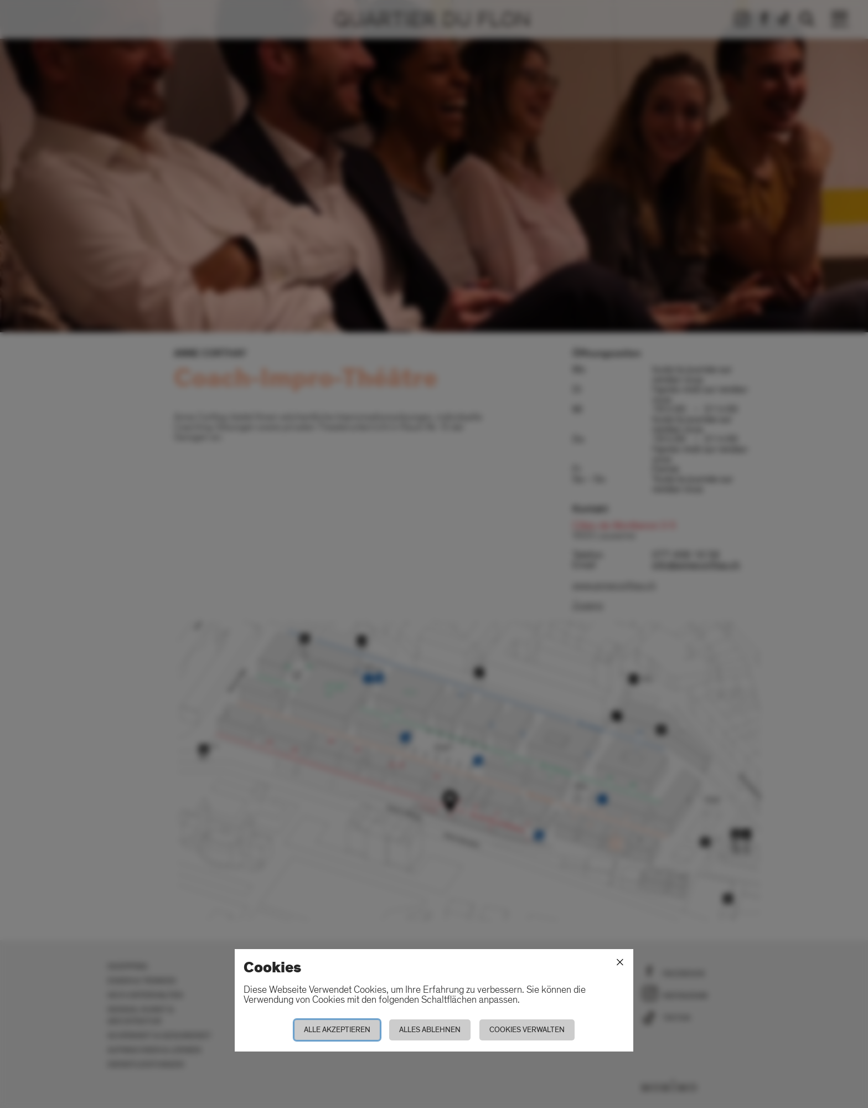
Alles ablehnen (430, 1029)
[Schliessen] (620, 962)
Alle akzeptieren (337, 1029)
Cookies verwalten (527, 1029)
